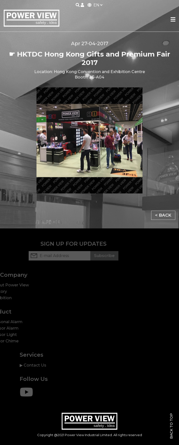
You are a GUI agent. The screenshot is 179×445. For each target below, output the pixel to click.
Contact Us (42, 365)
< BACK (163, 216)
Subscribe (97, 255)
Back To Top (171, 426)
